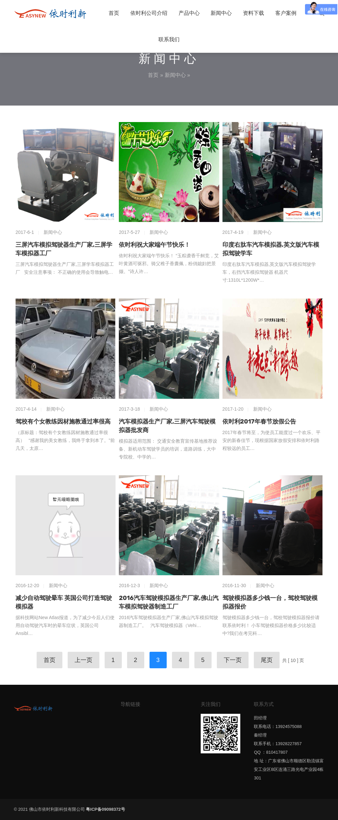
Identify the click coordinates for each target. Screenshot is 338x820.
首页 (114, 13)
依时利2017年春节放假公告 (259, 421)
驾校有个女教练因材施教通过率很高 (63, 421)
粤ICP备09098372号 (105, 809)
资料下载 (253, 13)
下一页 (233, 660)
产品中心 (189, 13)
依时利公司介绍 (148, 13)
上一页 (83, 660)
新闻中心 (221, 13)
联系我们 (169, 39)
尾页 (267, 660)
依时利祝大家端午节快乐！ (154, 244)
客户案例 (285, 13)
